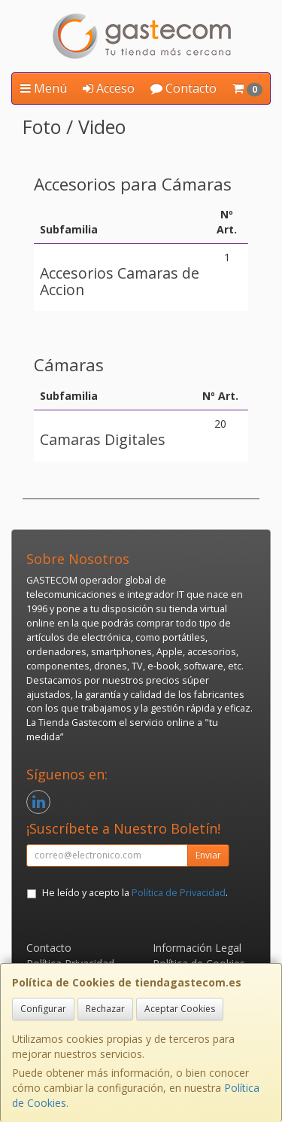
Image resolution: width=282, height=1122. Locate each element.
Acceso (109, 88)
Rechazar (105, 1008)
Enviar (208, 855)
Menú (43, 88)
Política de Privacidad (179, 892)
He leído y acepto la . (135, 892)
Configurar (43, 1008)
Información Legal (197, 948)
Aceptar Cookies (179, 1008)
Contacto (183, 88)
